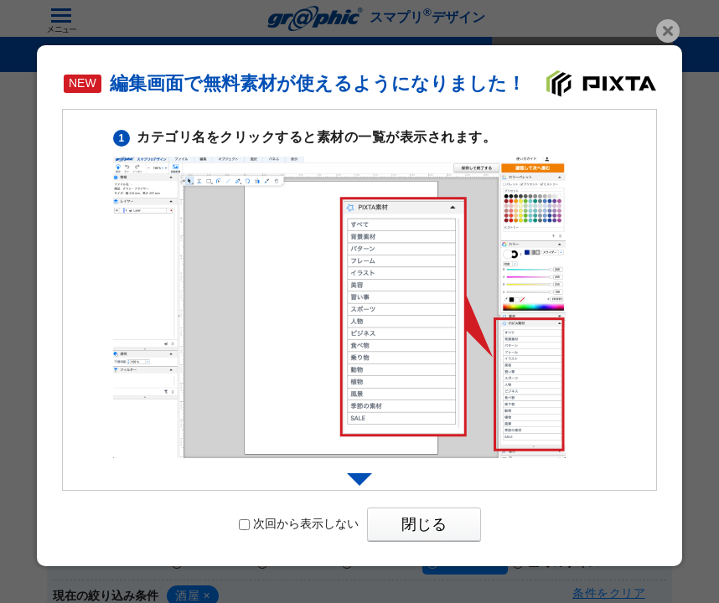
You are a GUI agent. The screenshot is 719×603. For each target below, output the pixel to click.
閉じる (424, 524)
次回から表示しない (299, 523)
